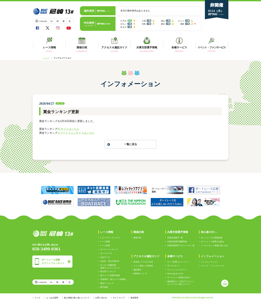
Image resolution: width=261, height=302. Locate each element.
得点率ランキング (108, 271)
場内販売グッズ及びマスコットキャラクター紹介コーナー (181, 282)
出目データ (105, 257)
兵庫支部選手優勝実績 (177, 241)
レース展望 (105, 241)
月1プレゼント (173, 266)
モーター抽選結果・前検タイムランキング (110, 266)
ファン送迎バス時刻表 (143, 266)
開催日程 (137, 238)
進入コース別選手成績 (110, 275)
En (51, 21)
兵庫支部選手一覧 (175, 238)
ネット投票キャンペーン (178, 262)
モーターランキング (109, 249)
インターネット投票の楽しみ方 (214, 245)
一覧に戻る (130, 144)
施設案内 (137, 270)
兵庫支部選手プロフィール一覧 (181, 245)
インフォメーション (209, 262)
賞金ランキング (107, 283)
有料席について (140, 273)
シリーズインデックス (110, 238)
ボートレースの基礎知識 (211, 238)
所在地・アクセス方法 (143, 262)
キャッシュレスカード (177, 270)
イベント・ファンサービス (212, 266)
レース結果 (105, 245)
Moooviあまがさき (175, 273)
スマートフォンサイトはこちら (76, 132)
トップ (46, 58)
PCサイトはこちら (68, 128)
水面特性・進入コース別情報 (113, 279)
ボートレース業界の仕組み (212, 241)
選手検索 (104, 287)
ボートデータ (106, 253)
